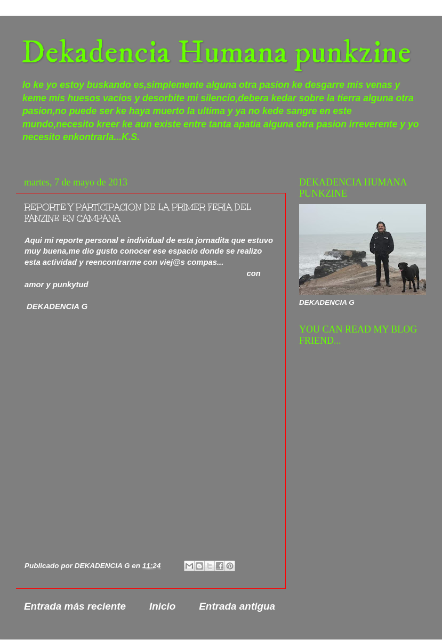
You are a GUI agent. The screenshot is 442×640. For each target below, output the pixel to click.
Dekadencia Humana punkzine (216, 53)
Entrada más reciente (75, 606)
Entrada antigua (237, 606)
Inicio (162, 606)
